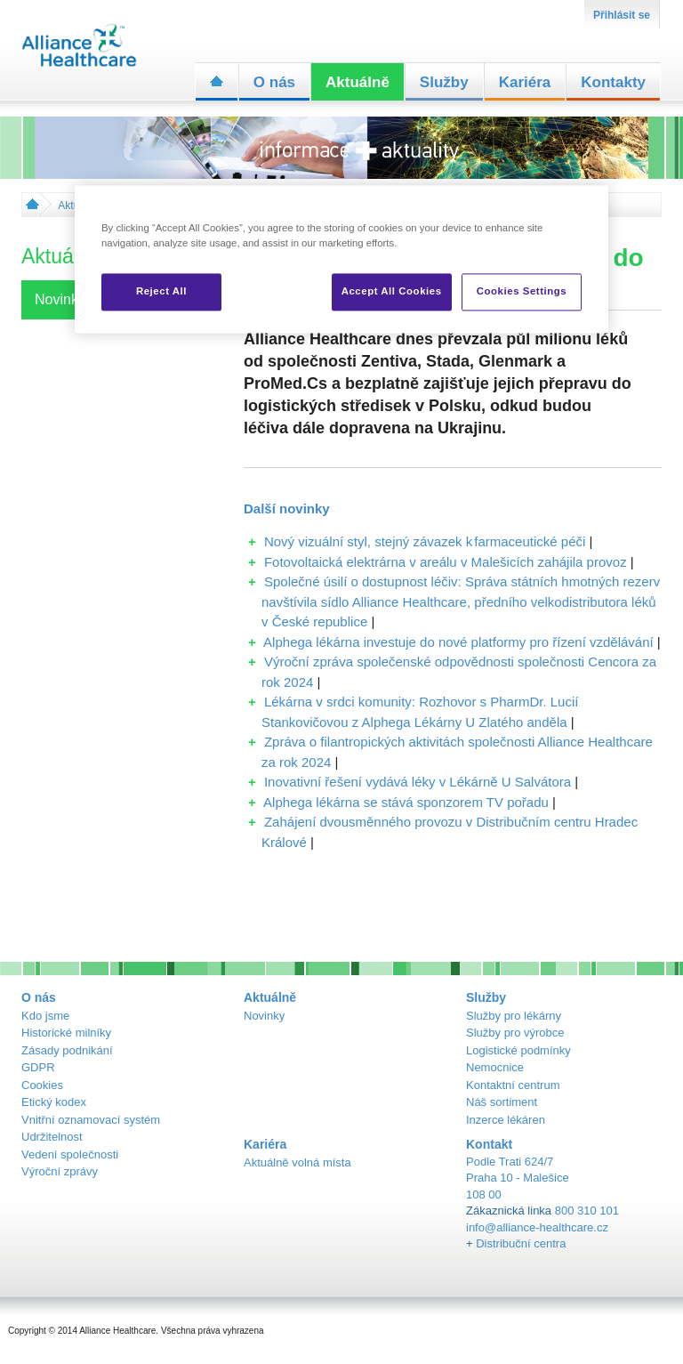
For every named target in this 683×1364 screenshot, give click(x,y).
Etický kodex (53, 1102)
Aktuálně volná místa (297, 1162)
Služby (444, 82)
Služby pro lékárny (513, 1015)
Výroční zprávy (59, 1171)
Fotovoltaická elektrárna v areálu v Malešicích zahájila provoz (445, 561)
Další (287, 508)
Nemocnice (495, 1067)
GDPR (38, 1067)
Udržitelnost (52, 1136)
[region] (341, 259)
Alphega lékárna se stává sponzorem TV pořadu (406, 802)
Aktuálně (357, 82)
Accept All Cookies (392, 291)
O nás (274, 82)
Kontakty (613, 82)
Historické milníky (66, 1032)
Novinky (264, 1015)
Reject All (161, 291)
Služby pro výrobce (515, 1032)
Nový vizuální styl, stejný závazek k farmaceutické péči (424, 541)
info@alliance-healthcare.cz (537, 1227)
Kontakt (489, 1144)
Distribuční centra (521, 1243)
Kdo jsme (45, 1015)
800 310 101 (587, 1210)
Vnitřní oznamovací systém (90, 1119)
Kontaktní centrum (513, 1085)
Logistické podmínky (518, 1050)
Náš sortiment (501, 1102)
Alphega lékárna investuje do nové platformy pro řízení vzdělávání (458, 642)
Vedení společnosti (69, 1154)
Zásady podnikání (67, 1050)
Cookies (42, 1085)
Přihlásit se (621, 15)
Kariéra (525, 82)
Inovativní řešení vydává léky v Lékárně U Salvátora (417, 781)
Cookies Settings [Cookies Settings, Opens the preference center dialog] (521, 291)
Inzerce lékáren (505, 1119)
